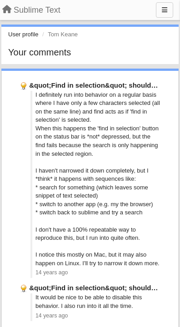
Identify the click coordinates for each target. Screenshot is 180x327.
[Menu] (164, 10)
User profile (23, 34)
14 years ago (51, 272)
